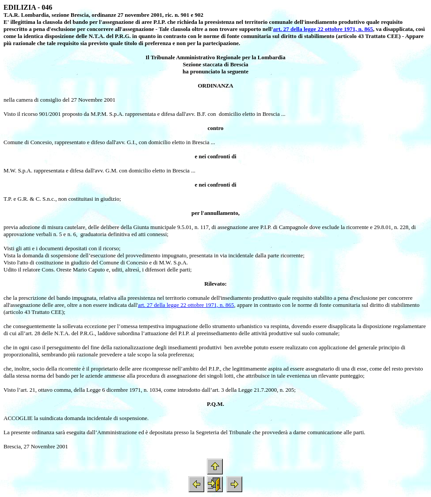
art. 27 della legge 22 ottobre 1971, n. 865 (323, 29)
